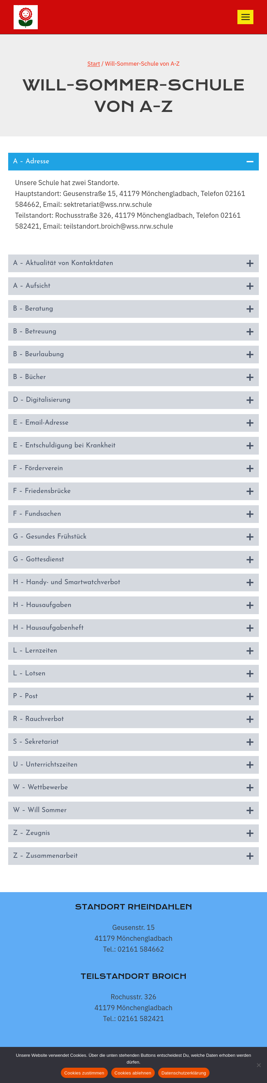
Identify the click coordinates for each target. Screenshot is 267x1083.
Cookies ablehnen (133, 1073)
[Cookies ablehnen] (258, 1065)
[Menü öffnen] (245, 17)
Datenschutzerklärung (184, 1073)
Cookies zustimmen (84, 1073)
